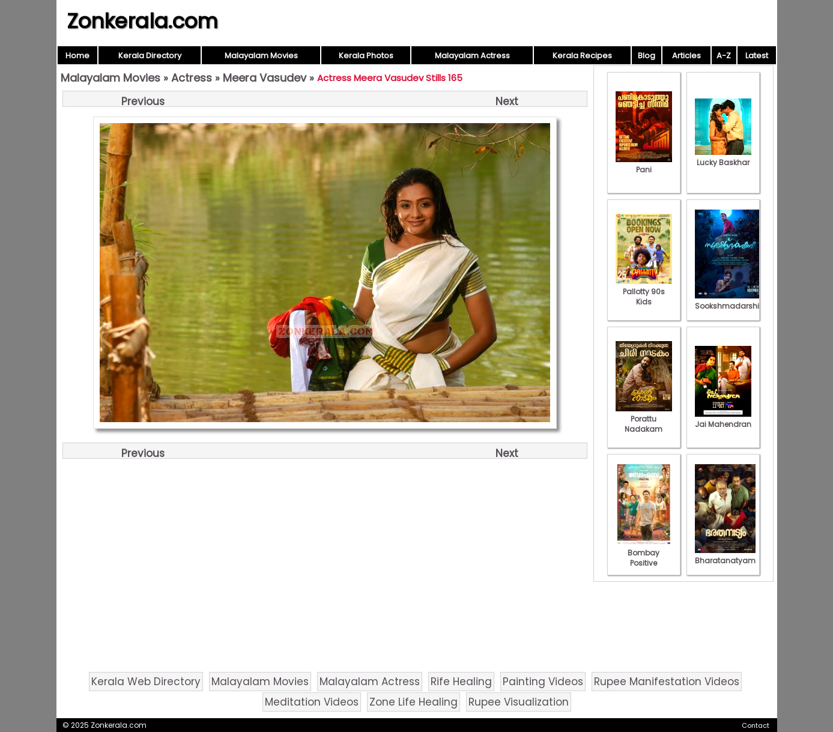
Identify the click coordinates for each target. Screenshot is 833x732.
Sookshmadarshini (730, 301)
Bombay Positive (644, 552)
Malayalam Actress (472, 55)
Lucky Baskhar (723, 157)
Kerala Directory (149, 55)
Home (77, 55)
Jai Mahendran (723, 419)
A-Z (723, 55)
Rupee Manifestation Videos (666, 681)
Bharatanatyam (725, 555)
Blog (646, 55)
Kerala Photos (366, 55)
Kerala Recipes (582, 55)
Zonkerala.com (142, 21)
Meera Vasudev (264, 77)
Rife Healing (461, 681)
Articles (686, 55)
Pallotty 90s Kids (644, 291)
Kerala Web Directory (146, 681)
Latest (756, 55)
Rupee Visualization (518, 702)
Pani (644, 164)
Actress (191, 77)
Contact (755, 725)
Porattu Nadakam (644, 419)
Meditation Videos (312, 702)
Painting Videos (543, 681)
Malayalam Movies (261, 55)
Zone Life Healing (413, 702)
